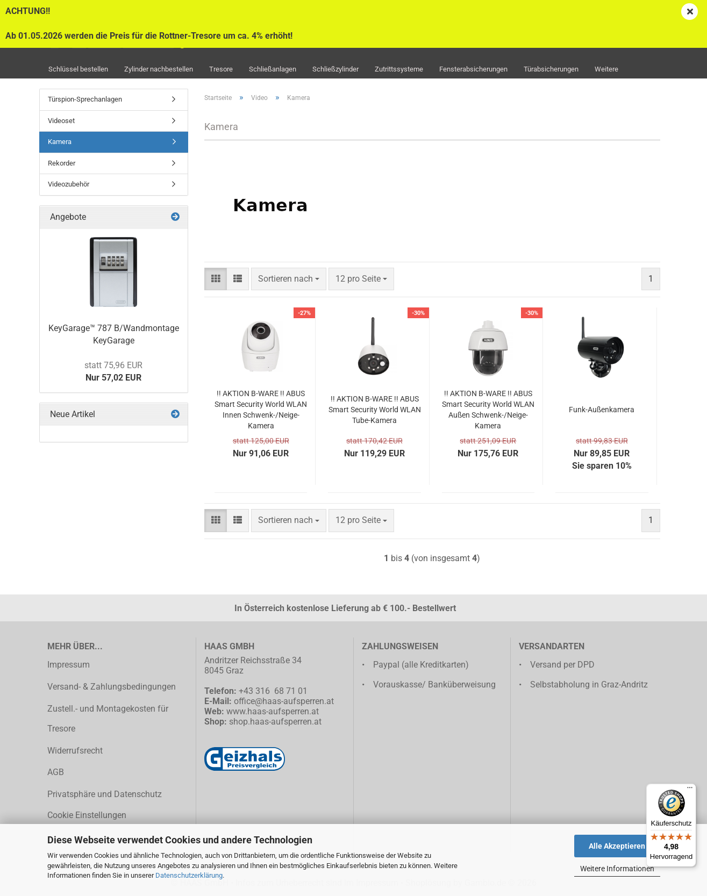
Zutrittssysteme (399, 69)
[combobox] (288, 279)
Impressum (68, 665)
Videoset (61, 121)
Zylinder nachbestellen (158, 69)
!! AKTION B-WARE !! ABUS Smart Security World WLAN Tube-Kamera (374, 410)
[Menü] (689, 790)
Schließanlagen (272, 69)
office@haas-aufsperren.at (284, 701)
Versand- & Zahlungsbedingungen (111, 687)
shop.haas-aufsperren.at (275, 721)
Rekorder (61, 163)
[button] (215, 279)
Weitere (606, 69)
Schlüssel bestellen (78, 69)
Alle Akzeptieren (617, 846)
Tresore (221, 69)
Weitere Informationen (617, 868)
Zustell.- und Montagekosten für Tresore (107, 719)
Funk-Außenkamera (601, 409)
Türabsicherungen (551, 69)
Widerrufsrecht (75, 751)
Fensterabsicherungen (473, 69)
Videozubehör (68, 184)
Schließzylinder (335, 69)
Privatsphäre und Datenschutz (104, 794)
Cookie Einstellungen (86, 815)
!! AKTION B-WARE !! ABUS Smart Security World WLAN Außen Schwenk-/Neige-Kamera (488, 409)
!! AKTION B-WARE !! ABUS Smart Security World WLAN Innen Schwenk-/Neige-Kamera (261, 409)
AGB (55, 772)
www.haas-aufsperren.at (272, 711)
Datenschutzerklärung (189, 875)
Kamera (60, 142)
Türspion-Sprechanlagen (85, 99)
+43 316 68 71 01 (273, 691)
